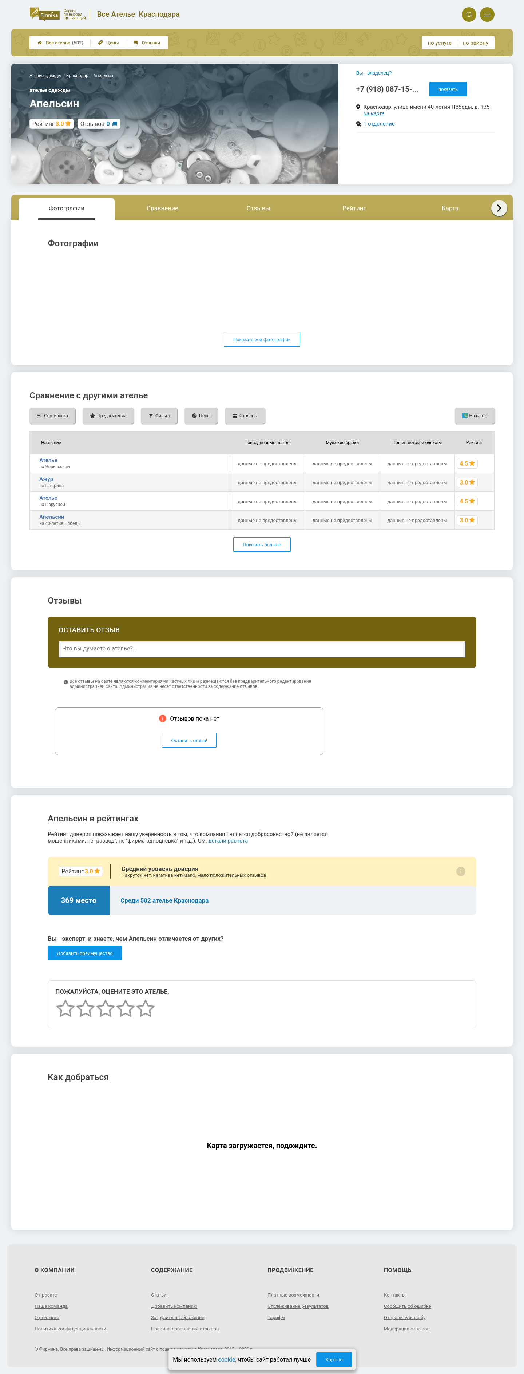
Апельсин (51, 517)
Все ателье (60, 42)
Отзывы (147, 42)
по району (475, 43)
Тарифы (276, 1317)
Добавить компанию (176, 1306)
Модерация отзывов (408, 1328)
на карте (374, 113)
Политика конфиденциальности (73, 1328)
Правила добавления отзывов (187, 1328)
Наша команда (52, 1306)
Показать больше (262, 544)
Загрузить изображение (179, 1317)
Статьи (159, 1295)
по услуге (440, 43)
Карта (450, 208)
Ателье (48, 460)
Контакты (395, 1295)
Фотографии (66, 208)
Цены (108, 42)
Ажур (46, 479)
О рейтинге (48, 1317)
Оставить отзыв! (189, 740)
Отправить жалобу (406, 1317)
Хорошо (334, 1359)
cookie (226, 1359)
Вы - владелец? (374, 73)
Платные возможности (295, 1295)
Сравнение (162, 208)
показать (448, 89)
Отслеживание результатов (300, 1306)
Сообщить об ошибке (409, 1306)
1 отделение (379, 123)
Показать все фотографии (262, 339)
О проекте (47, 1295)
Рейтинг (354, 208)
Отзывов (95, 123)
